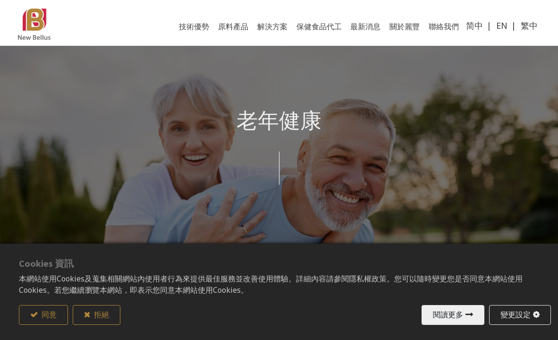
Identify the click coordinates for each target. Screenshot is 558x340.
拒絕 (101, 315)
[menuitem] (443, 28)
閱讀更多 (448, 315)
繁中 (528, 27)
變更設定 (515, 315)
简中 (473, 27)
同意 (48, 315)
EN (501, 27)
